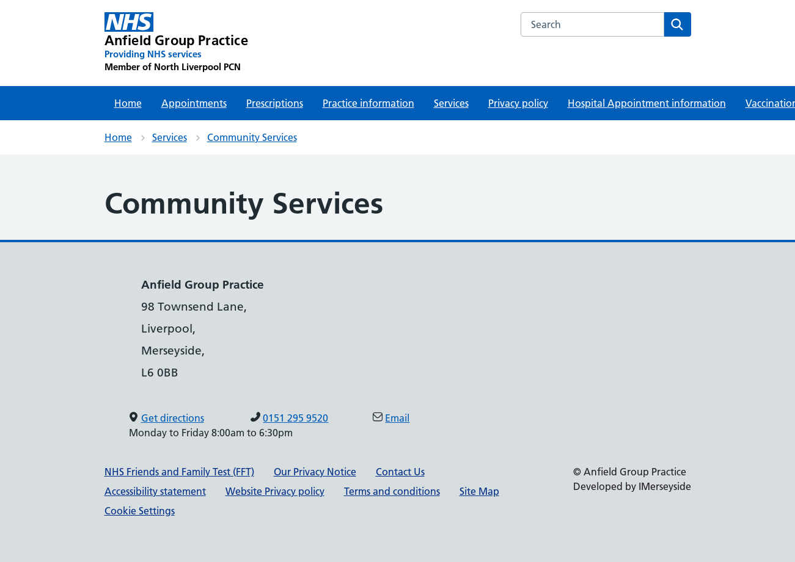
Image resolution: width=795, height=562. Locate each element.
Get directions (172, 418)
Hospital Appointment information (647, 103)
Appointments (194, 103)
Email (397, 418)
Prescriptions (274, 103)
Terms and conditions (392, 491)
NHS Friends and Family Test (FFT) (179, 472)
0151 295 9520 (295, 418)
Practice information (368, 103)
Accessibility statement (155, 491)
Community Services (252, 137)
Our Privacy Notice (315, 472)
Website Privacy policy (274, 491)
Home (128, 103)
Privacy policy (518, 103)
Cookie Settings (139, 511)
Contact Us (400, 472)
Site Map (479, 491)
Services (451, 103)
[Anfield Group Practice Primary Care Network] (176, 42)
